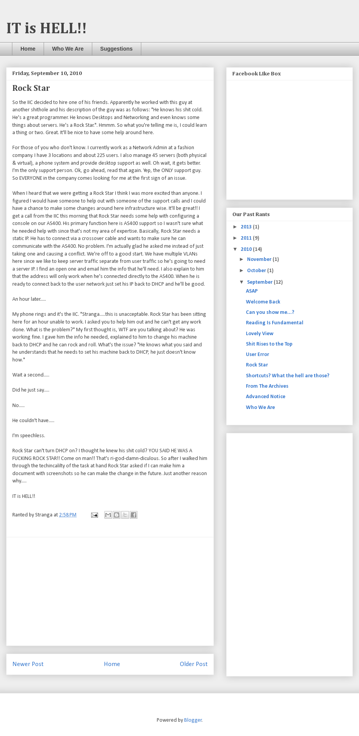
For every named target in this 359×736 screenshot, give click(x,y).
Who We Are (68, 49)
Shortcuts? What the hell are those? (287, 376)
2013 (247, 227)
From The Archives (267, 386)
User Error (257, 355)
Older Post (194, 664)
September (260, 282)
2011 (247, 238)
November (260, 259)
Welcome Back (263, 302)
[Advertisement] (110, 591)
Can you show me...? (270, 312)
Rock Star (257, 365)
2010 (247, 249)
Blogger (193, 720)
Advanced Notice (265, 397)
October (257, 271)
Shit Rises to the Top (269, 344)
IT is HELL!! (46, 29)
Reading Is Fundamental (274, 323)
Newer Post (28, 664)
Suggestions (116, 49)
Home (28, 49)
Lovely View (259, 334)
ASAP (252, 291)
